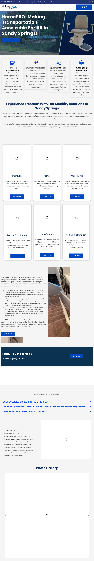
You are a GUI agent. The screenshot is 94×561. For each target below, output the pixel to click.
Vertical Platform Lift (76, 234)
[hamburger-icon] (71, 7)
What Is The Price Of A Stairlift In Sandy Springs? (25, 402)
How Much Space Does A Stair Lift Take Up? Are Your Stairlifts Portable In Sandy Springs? (44, 407)
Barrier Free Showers (18, 235)
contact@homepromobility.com (20, 437)
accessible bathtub (27, 301)
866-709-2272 (14, 434)
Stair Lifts (17, 175)
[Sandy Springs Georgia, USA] (66, 441)
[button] (47, 402)
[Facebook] (86, 1)
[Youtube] (89, 1)
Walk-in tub (77, 175)
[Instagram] (92, 1)
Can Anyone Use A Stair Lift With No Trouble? (24, 411)
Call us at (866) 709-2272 (15, 359)
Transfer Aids (47, 234)
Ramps (47, 175)
